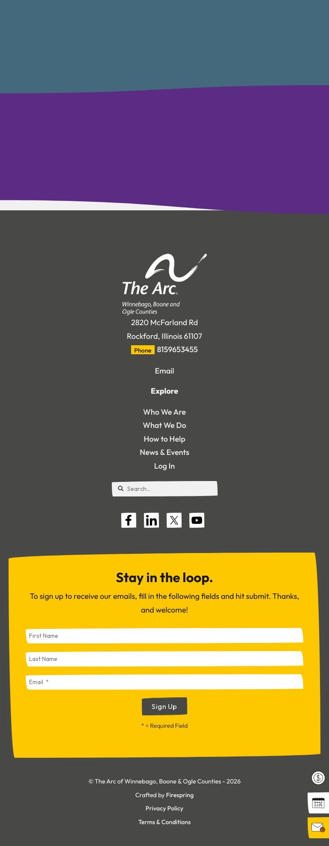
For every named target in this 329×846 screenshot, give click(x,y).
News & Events (164, 452)
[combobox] (165, 488)
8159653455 (177, 349)
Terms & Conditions (164, 822)
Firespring (180, 795)
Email (164, 371)
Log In (164, 466)
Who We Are (164, 412)
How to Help (164, 439)
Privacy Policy (164, 808)
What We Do (164, 425)
